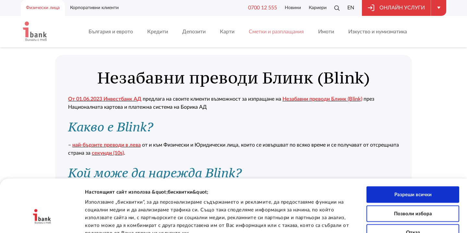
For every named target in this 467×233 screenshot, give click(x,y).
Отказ (413, 191)
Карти (227, 31)
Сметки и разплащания (276, 31)
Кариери (318, 8)
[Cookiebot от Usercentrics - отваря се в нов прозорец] (42, 220)
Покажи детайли (411, 220)
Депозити (194, 31)
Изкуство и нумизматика (377, 31)
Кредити (157, 31)
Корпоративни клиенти (94, 8)
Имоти (326, 31)
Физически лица (43, 8)
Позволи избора (413, 172)
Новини (293, 8)
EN (350, 7)
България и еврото (111, 31)
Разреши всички (413, 153)
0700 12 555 (262, 7)
